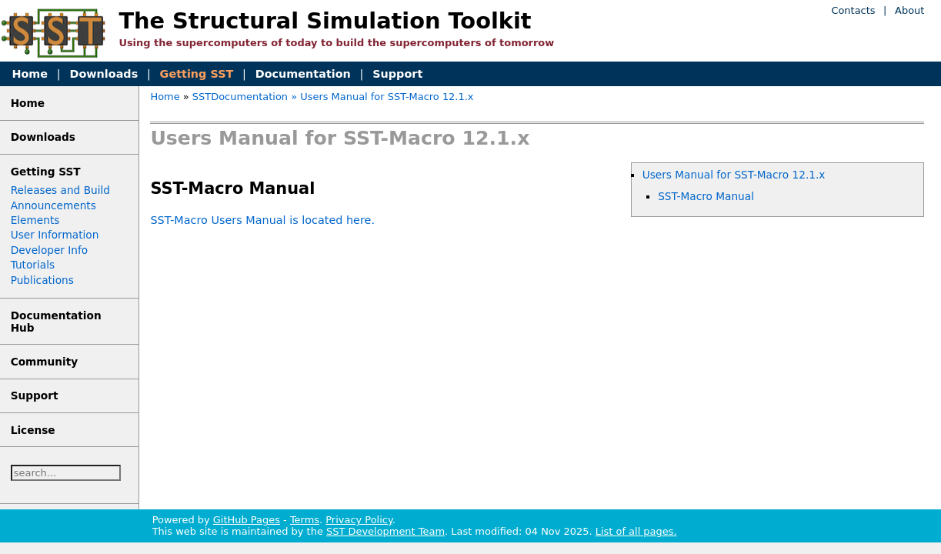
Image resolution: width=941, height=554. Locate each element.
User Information (55, 235)
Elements (35, 220)
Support (397, 74)
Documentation (303, 74)
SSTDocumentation (240, 96)
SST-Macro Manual (706, 196)
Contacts (853, 10)
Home (30, 74)
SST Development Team (385, 531)
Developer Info (49, 250)
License (33, 430)
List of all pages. (636, 531)
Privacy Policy (358, 520)
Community (44, 361)
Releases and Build (60, 190)
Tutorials (33, 265)
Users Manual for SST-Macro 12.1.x (734, 175)
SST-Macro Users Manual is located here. (262, 220)
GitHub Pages (246, 520)
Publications (42, 280)
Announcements (53, 205)
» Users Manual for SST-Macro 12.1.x (382, 96)
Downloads (103, 74)
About (909, 10)
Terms (304, 520)
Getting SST (197, 74)
